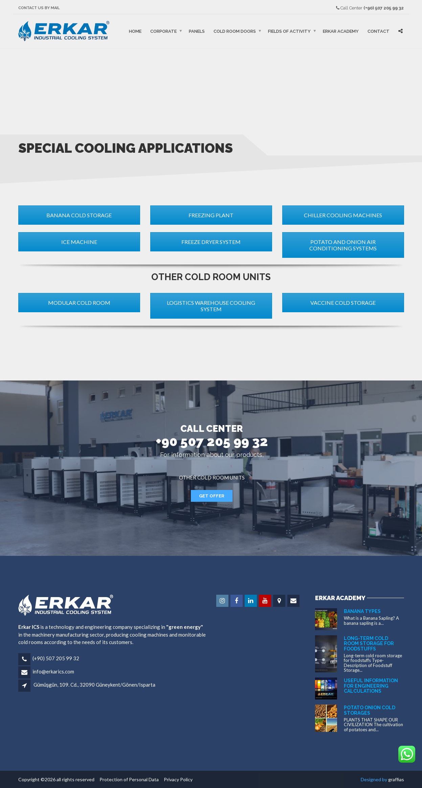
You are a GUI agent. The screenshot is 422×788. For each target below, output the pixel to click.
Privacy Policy (176, 779)
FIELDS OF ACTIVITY (289, 30)
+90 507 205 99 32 (212, 441)
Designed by (374, 779)
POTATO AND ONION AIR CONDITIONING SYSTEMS (343, 245)
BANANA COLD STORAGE (79, 215)
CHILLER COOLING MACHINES (343, 215)
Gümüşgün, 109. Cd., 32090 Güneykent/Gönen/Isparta (95, 685)
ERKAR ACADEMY (341, 30)
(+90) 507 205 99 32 (55, 658)
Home (135, 30)
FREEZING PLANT (211, 215)
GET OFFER (211, 495)
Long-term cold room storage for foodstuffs (369, 643)
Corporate (163, 30)
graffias (396, 779)
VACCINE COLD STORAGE (343, 302)
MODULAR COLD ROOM (79, 302)
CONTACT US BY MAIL (39, 8)
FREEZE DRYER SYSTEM (211, 242)
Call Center (370, 7)
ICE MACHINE (79, 242)
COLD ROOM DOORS (235, 30)
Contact (379, 30)
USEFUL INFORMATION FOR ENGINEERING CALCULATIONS (371, 686)
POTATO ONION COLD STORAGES (369, 710)
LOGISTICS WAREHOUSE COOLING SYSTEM (211, 305)
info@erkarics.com (53, 671)
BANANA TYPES (362, 611)
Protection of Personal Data (127, 779)
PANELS (197, 30)
